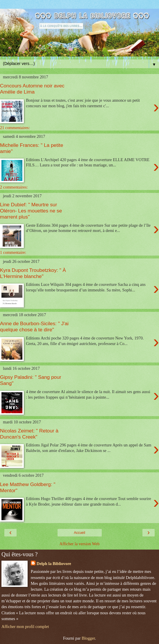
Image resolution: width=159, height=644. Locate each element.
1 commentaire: (13, 252)
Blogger (88, 638)
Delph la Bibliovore (54, 563)
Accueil (79, 533)
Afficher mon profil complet (25, 626)
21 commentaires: (15, 127)
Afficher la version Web (80, 543)
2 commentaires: (14, 187)
